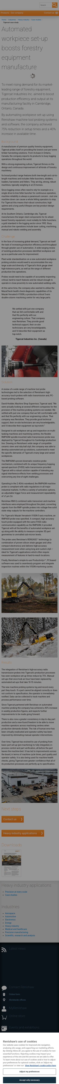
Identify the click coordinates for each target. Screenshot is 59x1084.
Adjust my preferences (29, 1075)
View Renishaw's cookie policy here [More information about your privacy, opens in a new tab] (40, 1069)
